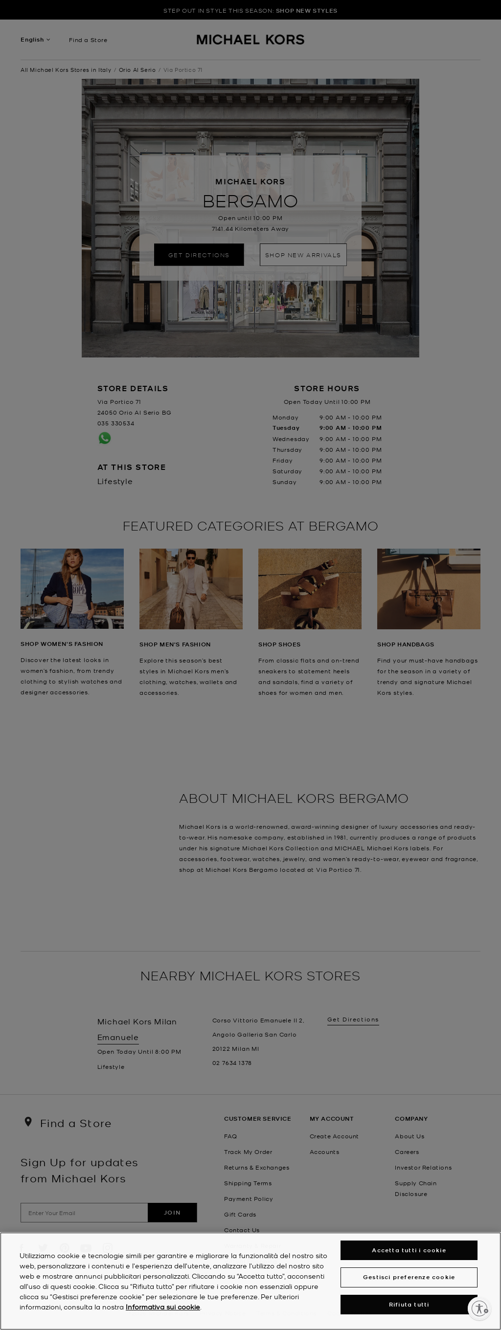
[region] (250, 1281)
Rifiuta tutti (409, 1304)
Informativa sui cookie (163, 1306)
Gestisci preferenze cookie (409, 1277)
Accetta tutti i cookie (409, 1250)
